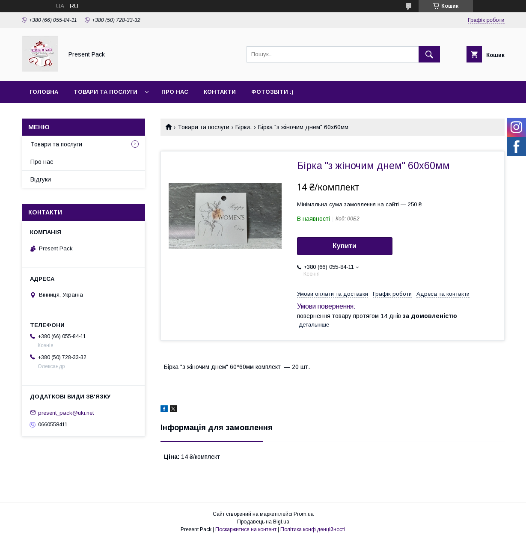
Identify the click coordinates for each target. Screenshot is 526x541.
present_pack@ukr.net (66, 412)
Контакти (220, 92)
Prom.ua (304, 514)
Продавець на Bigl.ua (263, 522)
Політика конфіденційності (312, 529)
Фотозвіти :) (272, 92)
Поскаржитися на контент (245, 529)
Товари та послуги (105, 92)
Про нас (174, 92)
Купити (345, 246)
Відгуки (40, 179)
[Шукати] (429, 54)
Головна (44, 92)
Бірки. (243, 127)
